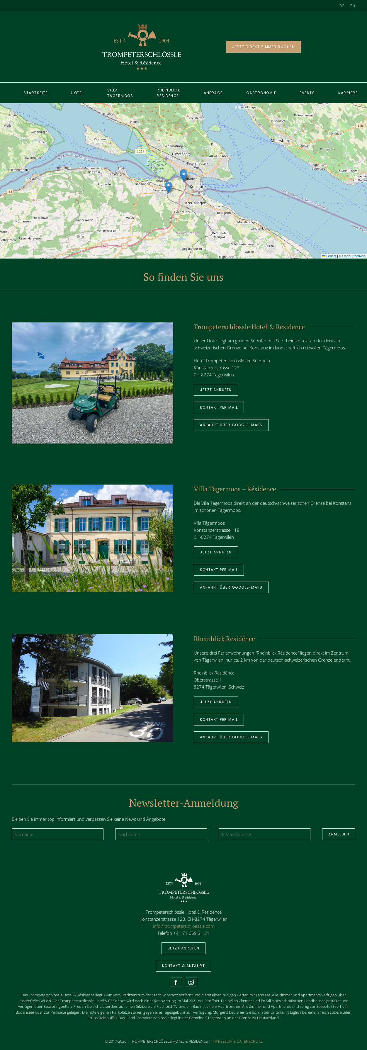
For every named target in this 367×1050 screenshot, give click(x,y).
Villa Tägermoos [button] (120, 93)
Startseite (35, 92)
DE (341, 5)
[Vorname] (57, 834)
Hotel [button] (77, 92)
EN (352, 5)
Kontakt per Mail (219, 407)
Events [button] (307, 92)
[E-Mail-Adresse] (264, 834)
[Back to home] (141, 47)
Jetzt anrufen (216, 389)
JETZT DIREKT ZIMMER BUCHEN (263, 46)
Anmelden (338, 834)
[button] (183, 176)
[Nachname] (161, 834)
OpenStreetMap (354, 256)
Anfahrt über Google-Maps (231, 424)
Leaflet (329, 256)
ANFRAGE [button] (213, 92)
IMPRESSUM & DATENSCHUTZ (237, 1041)
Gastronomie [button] (261, 92)
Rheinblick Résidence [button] (168, 93)
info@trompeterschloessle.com (183, 926)
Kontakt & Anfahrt (183, 965)
